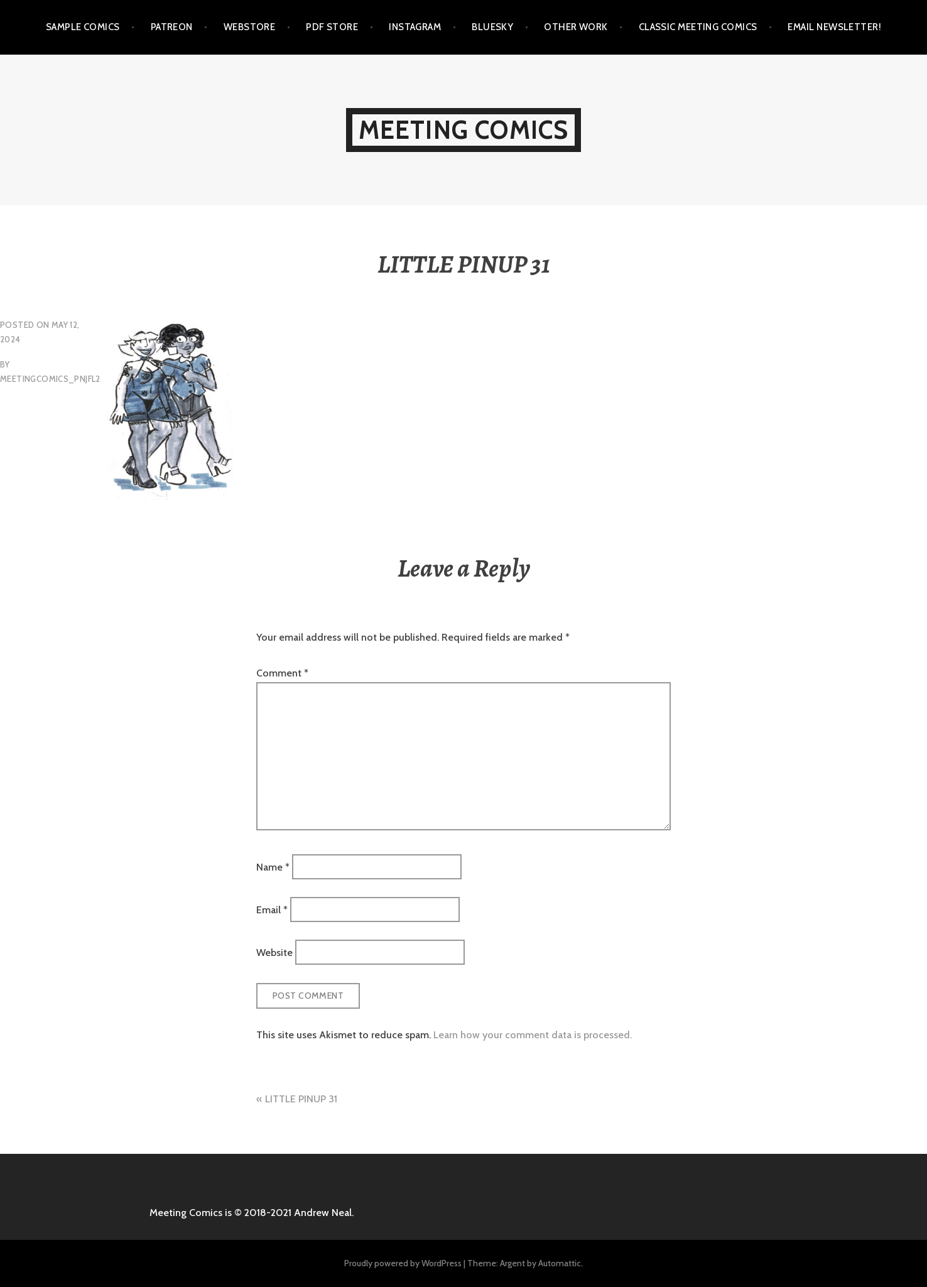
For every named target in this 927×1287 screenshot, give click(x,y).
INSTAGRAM (415, 27)
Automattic (559, 1263)
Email (272, 910)
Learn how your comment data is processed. (532, 1035)
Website (274, 952)
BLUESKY (492, 27)
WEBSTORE (250, 27)
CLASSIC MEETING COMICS (698, 27)
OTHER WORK (576, 27)
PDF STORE (332, 27)
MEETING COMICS (464, 129)
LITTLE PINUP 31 (301, 1099)
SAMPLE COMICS (83, 27)
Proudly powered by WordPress (403, 1263)
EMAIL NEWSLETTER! (834, 27)
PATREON (172, 27)
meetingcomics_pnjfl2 (50, 379)
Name (273, 866)
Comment (282, 673)
